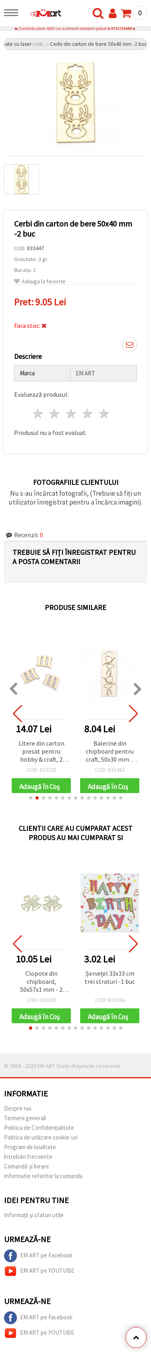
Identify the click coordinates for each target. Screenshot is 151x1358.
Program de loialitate (30, 1147)
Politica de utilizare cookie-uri (41, 1137)
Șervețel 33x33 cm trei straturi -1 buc (110, 977)
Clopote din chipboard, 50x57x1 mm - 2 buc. (41, 982)
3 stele (71, 413)
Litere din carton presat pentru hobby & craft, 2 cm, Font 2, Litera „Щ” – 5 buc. (41, 752)
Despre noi (17, 1108)
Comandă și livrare (26, 1166)
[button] (30, 798)
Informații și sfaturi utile (34, 1215)
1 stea (38, 413)
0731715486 (121, 29)
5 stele (104, 413)
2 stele (55, 413)
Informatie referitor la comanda (43, 1176)
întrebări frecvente (28, 1156)
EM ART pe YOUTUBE (39, 1271)
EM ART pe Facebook (38, 1255)
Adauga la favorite (40, 281)
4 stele (87, 413)
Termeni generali (25, 1118)
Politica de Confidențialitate (39, 1127)
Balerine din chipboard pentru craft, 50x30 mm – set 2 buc (110, 752)
